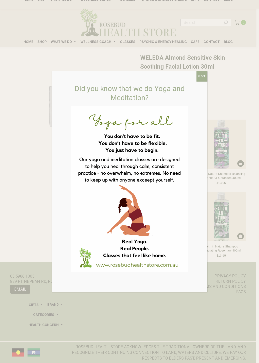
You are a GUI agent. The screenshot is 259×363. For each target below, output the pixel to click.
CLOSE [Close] (202, 76)
